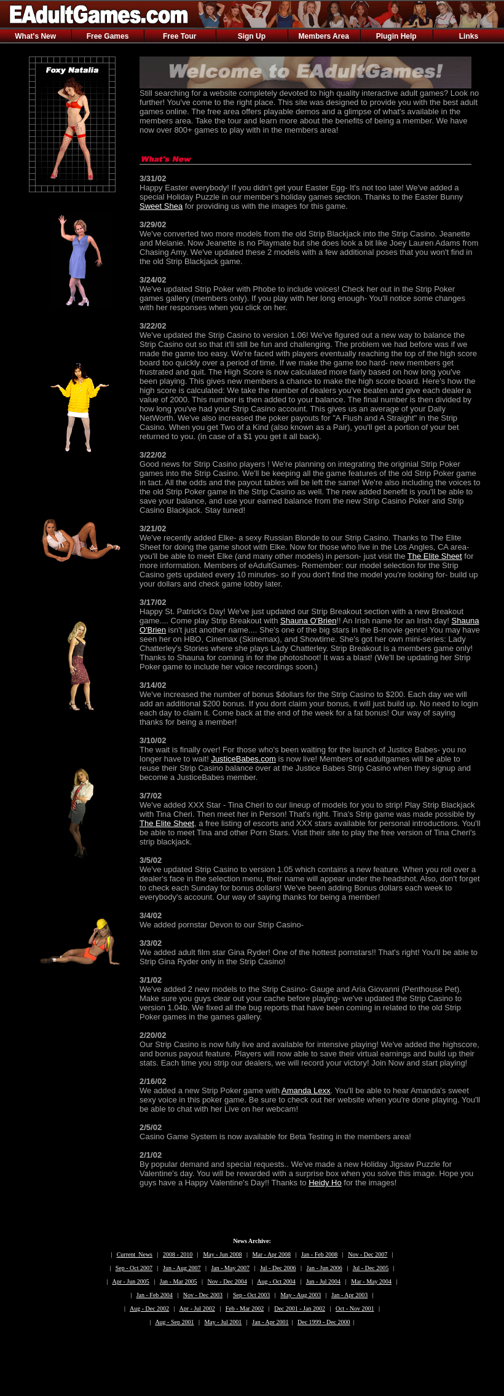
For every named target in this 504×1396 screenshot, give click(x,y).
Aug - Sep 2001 (174, 1322)
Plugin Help (396, 36)
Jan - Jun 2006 (324, 1268)
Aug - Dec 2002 (149, 1308)
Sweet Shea (161, 206)
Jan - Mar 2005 (178, 1281)
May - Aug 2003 (300, 1295)
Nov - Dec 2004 (227, 1281)
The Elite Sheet (435, 556)
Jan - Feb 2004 (154, 1295)
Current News (134, 1254)
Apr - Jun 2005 (130, 1281)
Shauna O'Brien (308, 620)
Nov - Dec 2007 (367, 1254)
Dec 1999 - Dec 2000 (323, 1322)
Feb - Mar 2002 (245, 1308)
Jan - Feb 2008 (319, 1254)
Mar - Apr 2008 (271, 1254)
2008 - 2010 (177, 1254)
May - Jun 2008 (222, 1254)
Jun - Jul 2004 (323, 1281)
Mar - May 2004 (371, 1281)
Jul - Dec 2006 (278, 1268)
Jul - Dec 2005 (371, 1268)
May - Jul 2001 (223, 1322)
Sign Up (252, 36)
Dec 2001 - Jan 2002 (299, 1308)
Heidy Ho (325, 1182)
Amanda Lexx (306, 1090)
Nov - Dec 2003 (202, 1295)
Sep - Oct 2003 (251, 1295)
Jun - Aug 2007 (181, 1268)
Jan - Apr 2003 (349, 1295)
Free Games (108, 36)
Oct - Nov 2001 (355, 1308)
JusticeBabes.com (243, 758)
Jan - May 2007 (230, 1268)
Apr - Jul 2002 (197, 1308)
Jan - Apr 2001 (270, 1322)
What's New (35, 36)
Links (468, 36)
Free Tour (179, 36)
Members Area (324, 36)
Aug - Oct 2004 (276, 1281)
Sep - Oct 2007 (134, 1268)
